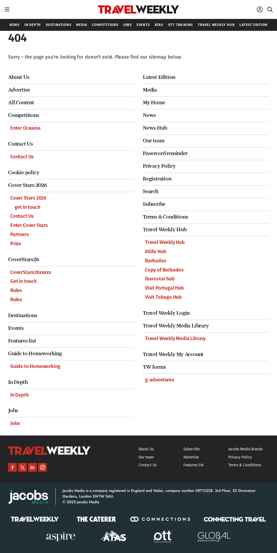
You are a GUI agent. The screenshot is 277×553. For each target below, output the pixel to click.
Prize (15, 244)
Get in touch (23, 281)
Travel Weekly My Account (173, 354)
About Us (18, 77)
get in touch (27, 207)
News (149, 115)
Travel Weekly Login (166, 313)
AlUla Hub (155, 251)
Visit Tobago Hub (163, 297)
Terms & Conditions (165, 217)
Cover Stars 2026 (27, 185)
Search (150, 191)
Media (150, 90)
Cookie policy (23, 172)
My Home (154, 102)
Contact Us (20, 144)
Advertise (19, 90)
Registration (157, 179)
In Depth (18, 382)
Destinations (22, 315)
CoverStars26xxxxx (30, 272)
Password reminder (165, 153)
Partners (19, 234)
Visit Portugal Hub (164, 288)
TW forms (154, 367)
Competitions (23, 115)
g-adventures (159, 380)
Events (16, 328)
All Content (21, 102)
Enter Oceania (25, 128)
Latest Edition (159, 77)
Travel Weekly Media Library (176, 326)
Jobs (13, 410)
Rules (16, 290)
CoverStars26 (23, 259)
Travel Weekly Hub (165, 229)
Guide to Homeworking (35, 353)
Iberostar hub (160, 279)
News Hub (155, 128)
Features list (22, 341)
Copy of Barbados (164, 270)
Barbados (155, 261)
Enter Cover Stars (29, 225)
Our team (153, 141)
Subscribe (154, 204)
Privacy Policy (159, 166)
